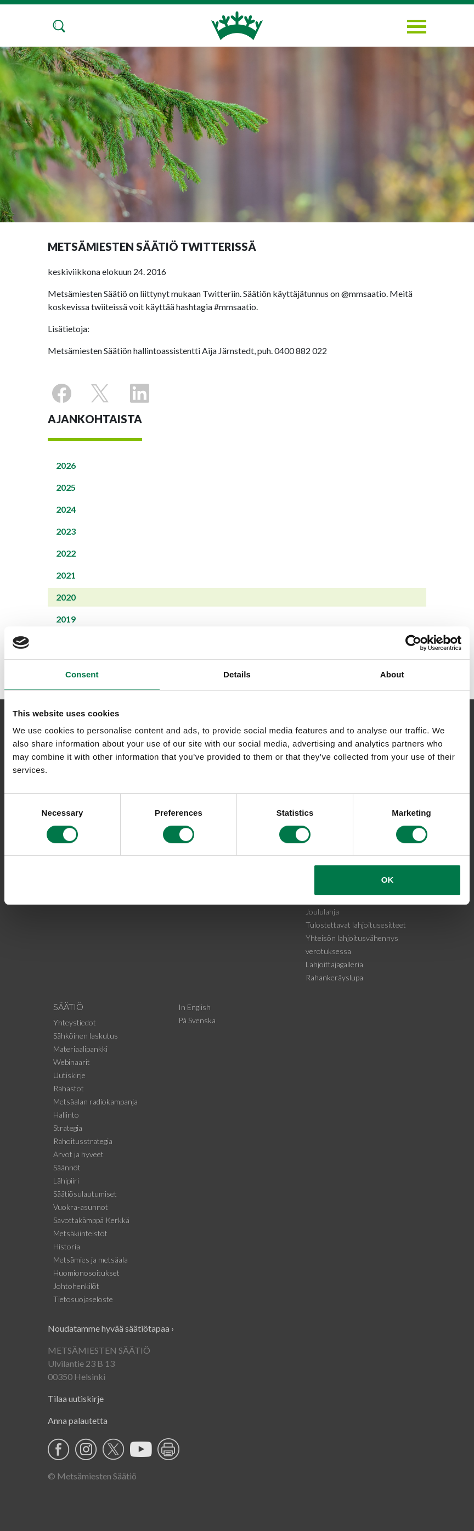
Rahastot (68, 1088)
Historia (66, 1246)
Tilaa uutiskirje (76, 1398)
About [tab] (392, 674)
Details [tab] (237, 674)
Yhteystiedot (74, 1022)
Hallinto (66, 1114)
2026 (66, 465)
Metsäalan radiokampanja (95, 1101)
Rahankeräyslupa (334, 977)
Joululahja (322, 911)
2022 (66, 553)
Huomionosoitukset (86, 1272)
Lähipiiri (66, 1180)
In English (194, 1007)
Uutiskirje (69, 1075)
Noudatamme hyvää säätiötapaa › (111, 1328)
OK (387, 879)
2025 (66, 487)
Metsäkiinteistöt (80, 1233)
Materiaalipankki (80, 1048)
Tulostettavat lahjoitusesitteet (356, 924)
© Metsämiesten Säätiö (92, 1476)
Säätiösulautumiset (85, 1193)
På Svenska (197, 1020)
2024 (66, 509)
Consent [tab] (82, 674)
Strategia (67, 1127)
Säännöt (67, 1167)
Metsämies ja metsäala (90, 1259)
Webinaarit (71, 1062)
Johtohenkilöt (76, 1286)
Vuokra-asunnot (80, 1207)
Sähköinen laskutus (85, 1035)
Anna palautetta (78, 1420)
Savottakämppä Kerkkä (91, 1220)
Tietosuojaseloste (83, 1299)
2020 (66, 597)
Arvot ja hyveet (78, 1154)
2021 (66, 575)
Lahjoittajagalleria (334, 964)
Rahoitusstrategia (82, 1141)
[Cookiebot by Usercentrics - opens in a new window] (413, 643)
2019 (66, 619)
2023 (66, 531)
